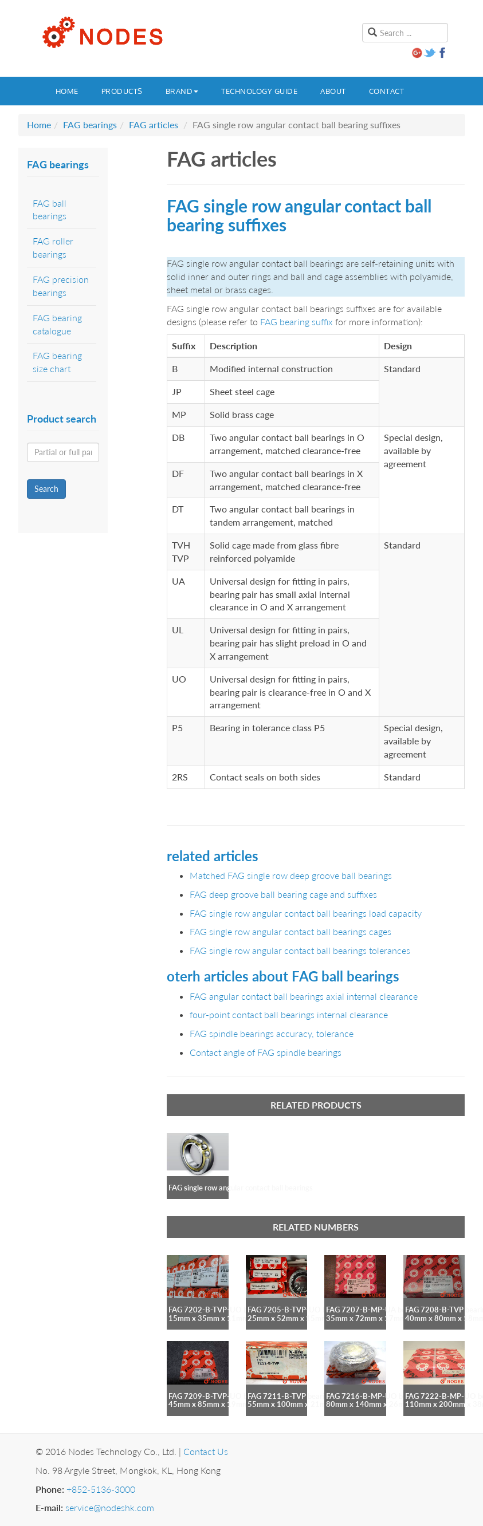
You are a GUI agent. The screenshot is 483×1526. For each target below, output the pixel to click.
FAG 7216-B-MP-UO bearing (374, 1396)
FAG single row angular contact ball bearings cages (290, 931)
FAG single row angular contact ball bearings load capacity (306, 913)
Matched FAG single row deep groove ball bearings (291, 875)
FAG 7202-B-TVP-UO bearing (218, 1309)
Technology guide (259, 91)
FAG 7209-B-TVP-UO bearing (218, 1396)
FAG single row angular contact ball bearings (240, 1187)
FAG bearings (90, 124)
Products (122, 91)
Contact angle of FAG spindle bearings (265, 1052)
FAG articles (153, 124)
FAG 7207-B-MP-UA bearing (374, 1309)
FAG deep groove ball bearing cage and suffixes (283, 894)
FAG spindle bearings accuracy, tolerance (272, 1033)
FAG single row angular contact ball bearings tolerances (300, 950)
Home (67, 91)
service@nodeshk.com (109, 1507)
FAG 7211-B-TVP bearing (290, 1396)
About (333, 91)
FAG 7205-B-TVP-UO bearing (297, 1309)
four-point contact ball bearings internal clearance (289, 1014)
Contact (387, 91)
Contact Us (205, 1451)
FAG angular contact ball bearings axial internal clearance (304, 996)
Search (46, 489)
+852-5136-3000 (100, 1489)
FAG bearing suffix (296, 321)
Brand (182, 91)
